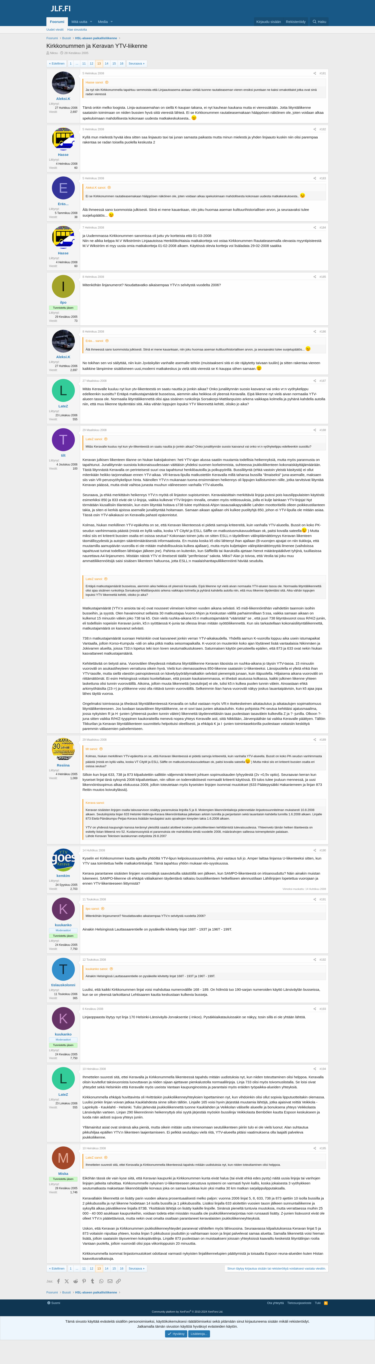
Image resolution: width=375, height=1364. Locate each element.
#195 (323, 1148)
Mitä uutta (79, 22)
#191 (323, 899)
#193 (323, 1009)
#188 (323, 430)
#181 (323, 73)
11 (84, 63)
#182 (323, 129)
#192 (323, 959)
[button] (91, 21)
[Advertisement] (187, 1310)
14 (106, 63)
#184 (323, 227)
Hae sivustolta (77, 29)
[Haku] (319, 21)
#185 (323, 277)
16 (121, 63)
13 (99, 63)
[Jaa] (315, 73)
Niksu (54, 53)
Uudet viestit (55, 29)
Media (103, 22)
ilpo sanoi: (93, 908)
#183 (323, 178)
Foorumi (57, 22)
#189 (323, 739)
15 (114, 63)
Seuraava (135, 63)
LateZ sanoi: (94, 439)
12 (91, 63)
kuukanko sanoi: (97, 969)
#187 (323, 381)
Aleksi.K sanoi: (96, 187)
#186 (323, 331)
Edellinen (58, 63)
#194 (323, 1069)
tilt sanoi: (92, 749)
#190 (323, 850)
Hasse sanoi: (95, 82)
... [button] (77, 63)
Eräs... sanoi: (95, 341)
